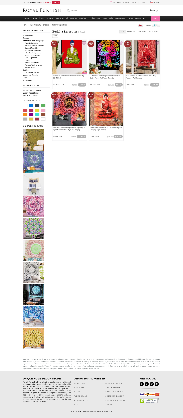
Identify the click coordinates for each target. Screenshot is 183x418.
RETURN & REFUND (116, 400)
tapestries (27, 397)
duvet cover (62, 368)
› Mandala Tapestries (31, 43)
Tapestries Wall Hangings (66, 18)
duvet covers (42, 399)
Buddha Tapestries (59, 25)
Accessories (140, 18)
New (123, 32)
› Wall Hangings (29, 67)
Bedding (49, 18)
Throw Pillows (37, 18)
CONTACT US (81, 400)
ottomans (32, 399)
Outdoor (83, 18)
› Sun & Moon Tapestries (32, 50)
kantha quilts (59, 397)
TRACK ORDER (113, 387)
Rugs (131, 18)
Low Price (142, 32)
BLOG (77, 405)
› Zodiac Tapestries (30, 58)
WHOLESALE (80, 396)
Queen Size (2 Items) (31, 93)
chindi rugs (50, 395)
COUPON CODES (114, 383)
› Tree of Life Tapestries (32, 55)
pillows (67, 395)
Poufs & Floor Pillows (98, 18)
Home (26, 18)
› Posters (27, 60)
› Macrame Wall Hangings (33, 65)
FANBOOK (79, 387)
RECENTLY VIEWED (131, 2)
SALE (155, 18)
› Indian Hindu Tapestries (32, 53)
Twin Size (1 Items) (30, 96)
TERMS (109, 405)
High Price (154, 32)
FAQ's (77, 392)
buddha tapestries (105, 361)
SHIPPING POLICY (115, 396)
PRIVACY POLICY (114, 392)
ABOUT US (79, 383)
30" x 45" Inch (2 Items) (32, 90)
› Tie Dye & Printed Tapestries (34, 45)
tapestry (26, 368)
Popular (131, 32)
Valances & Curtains (117, 18)
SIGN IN (144, 2)
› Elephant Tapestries (31, 48)
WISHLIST (117, 2)
